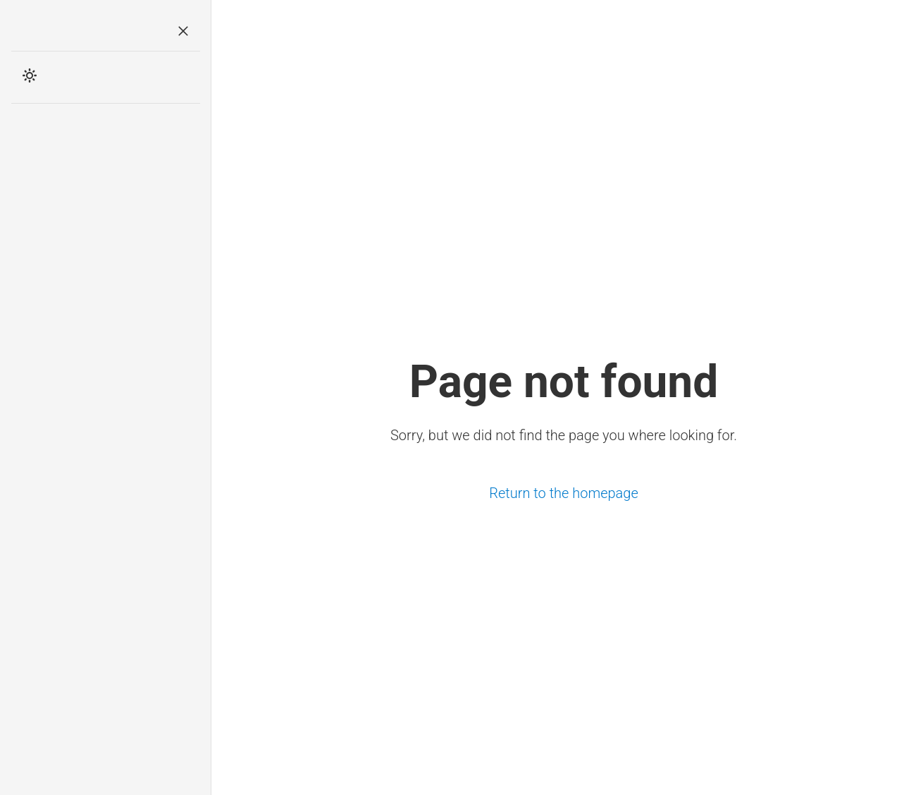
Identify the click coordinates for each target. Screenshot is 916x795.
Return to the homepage (563, 493)
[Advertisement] (105, 338)
